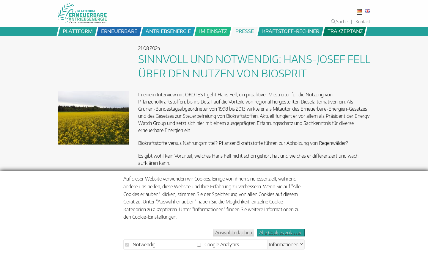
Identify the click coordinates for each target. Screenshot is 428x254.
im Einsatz (213, 31)
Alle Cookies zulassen (281, 233)
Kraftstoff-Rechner (290, 31)
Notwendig (140, 244)
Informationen (283, 244)
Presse (244, 31)
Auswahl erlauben (233, 233)
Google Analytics (218, 244)
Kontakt (362, 21)
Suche (339, 21)
